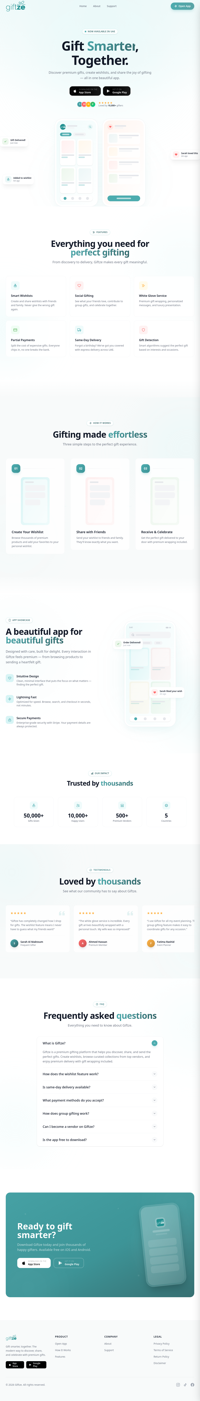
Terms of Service (163, 1350)
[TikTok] (185, 1385)
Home (83, 6)
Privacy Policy (161, 1343)
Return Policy (161, 1356)
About (96, 6)
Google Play (34, 1365)
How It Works (63, 1350)
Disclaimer (160, 1363)
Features (60, 1356)
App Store (13, 1365)
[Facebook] (192, 1385)
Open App (182, 6)
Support (112, 6)
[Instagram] (178, 1385)
